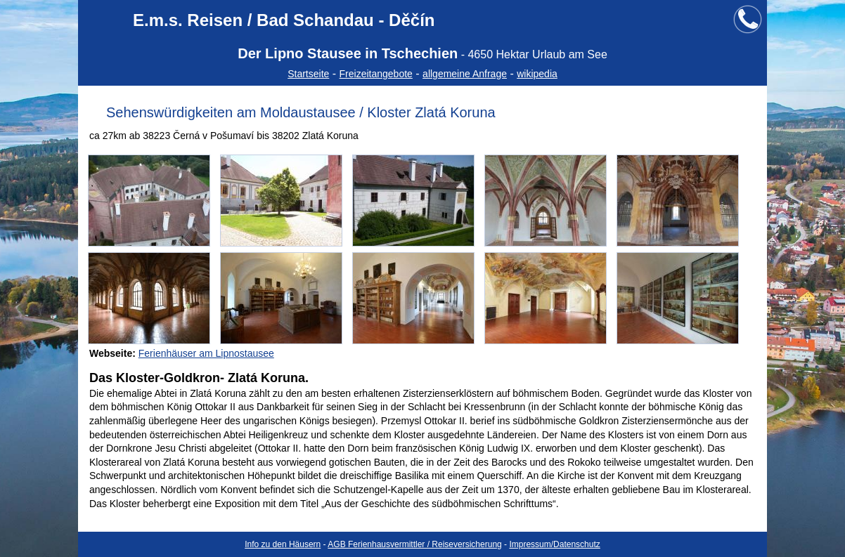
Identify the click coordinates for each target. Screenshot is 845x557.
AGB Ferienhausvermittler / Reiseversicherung (414, 544)
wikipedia (537, 73)
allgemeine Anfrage (464, 73)
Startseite (308, 73)
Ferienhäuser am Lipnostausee (206, 353)
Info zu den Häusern (283, 544)
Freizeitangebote (376, 73)
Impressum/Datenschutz (554, 544)
